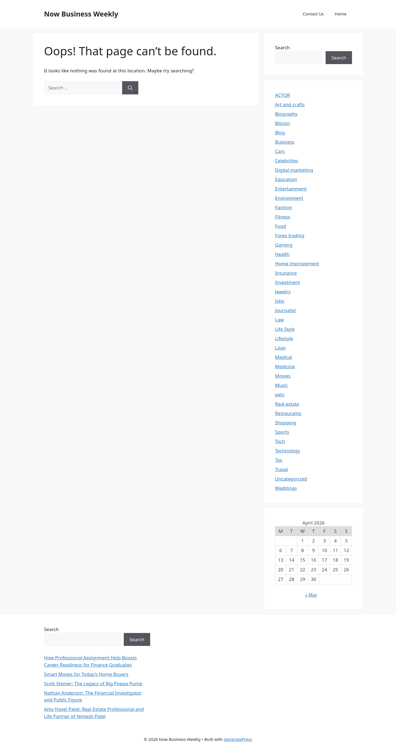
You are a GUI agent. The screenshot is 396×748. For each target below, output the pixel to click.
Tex (278, 460)
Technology (287, 450)
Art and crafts (290, 104)
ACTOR (282, 95)
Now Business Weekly (81, 13)
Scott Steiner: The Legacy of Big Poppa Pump (93, 683)
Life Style (285, 329)
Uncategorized (291, 479)
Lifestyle (284, 338)
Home (340, 14)
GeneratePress (238, 739)
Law (279, 319)
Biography (286, 114)
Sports (282, 432)
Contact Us (313, 14)
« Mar (311, 595)
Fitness (282, 217)
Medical (283, 357)
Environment (289, 198)
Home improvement (297, 263)
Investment (287, 282)
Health (282, 254)
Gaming (283, 245)
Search (282, 47)
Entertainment (291, 188)
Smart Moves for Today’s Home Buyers (86, 674)
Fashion (283, 207)
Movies (282, 376)
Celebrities (286, 160)
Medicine (285, 366)
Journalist (285, 310)
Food (280, 226)
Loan (280, 348)
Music (281, 385)
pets (279, 394)
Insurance (286, 273)
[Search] (130, 87)
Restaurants (288, 413)
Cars (280, 151)
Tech (280, 441)
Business (284, 142)
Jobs (279, 301)
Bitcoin (282, 123)
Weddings (286, 488)
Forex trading (289, 235)
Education (286, 179)
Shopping (285, 422)
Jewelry (283, 291)
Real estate (287, 404)
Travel (281, 469)
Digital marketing (294, 170)
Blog (280, 132)
